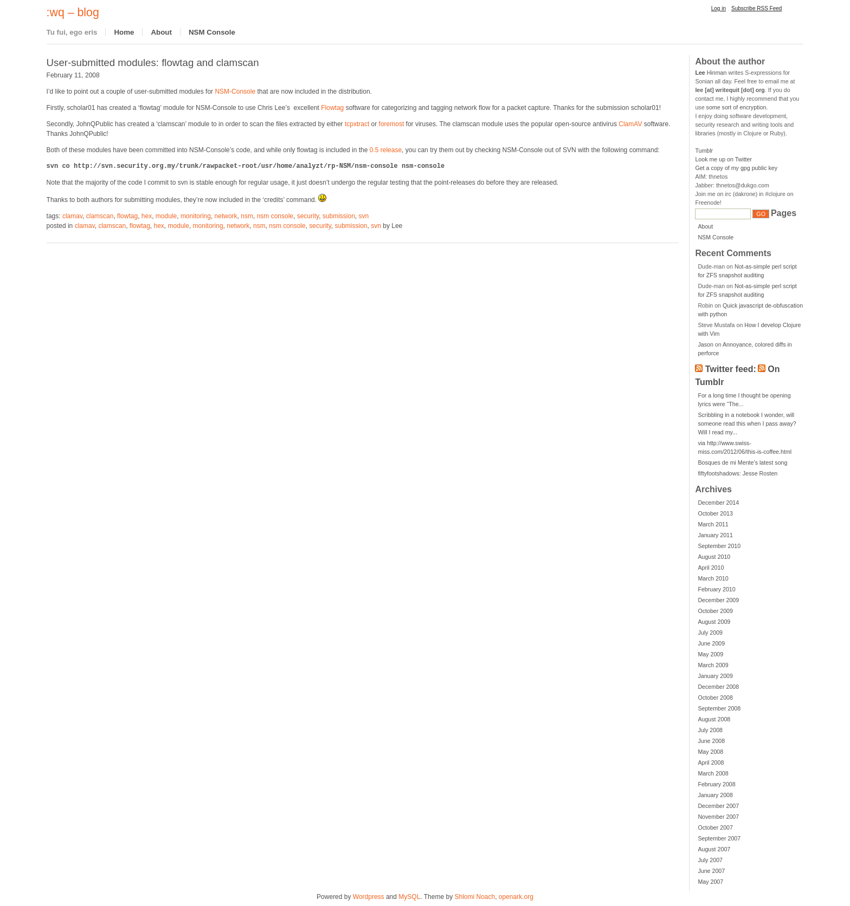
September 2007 (719, 838)
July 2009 (710, 632)
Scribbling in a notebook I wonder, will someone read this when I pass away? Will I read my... (747, 423)
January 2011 (715, 535)
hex (146, 216)
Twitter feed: (730, 369)
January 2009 (715, 676)
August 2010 (714, 556)
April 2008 (711, 762)
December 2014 (718, 502)
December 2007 (718, 806)
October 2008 (715, 697)
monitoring (196, 216)
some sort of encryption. (737, 107)
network (226, 216)
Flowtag (332, 108)
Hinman (710, 72)
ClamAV (630, 124)
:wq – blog (73, 12)
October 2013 (715, 513)
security (308, 216)
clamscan (100, 216)
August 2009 (714, 621)
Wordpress (368, 897)
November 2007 (718, 816)
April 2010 (711, 567)
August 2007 (714, 849)
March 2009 (713, 665)
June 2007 (711, 871)
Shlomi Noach (474, 897)
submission (339, 216)
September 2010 (719, 546)
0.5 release (386, 150)
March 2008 (713, 773)
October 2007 (715, 827)
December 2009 (718, 600)
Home (124, 32)
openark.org (516, 897)
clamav (72, 216)
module (166, 216)
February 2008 (716, 784)
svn (364, 216)
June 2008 (711, 741)
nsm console (275, 216)
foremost (391, 124)
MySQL (409, 897)
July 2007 (710, 860)
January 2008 (715, 795)
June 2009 (711, 643)
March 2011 (713, 524)
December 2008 (718, 686)
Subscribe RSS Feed (756, 8)
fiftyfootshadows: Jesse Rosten (737, 473)
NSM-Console (235, 91)
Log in (718, 8)
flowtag (127, 216)
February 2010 (716, 589)
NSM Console (212, 32)
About (161, 32)
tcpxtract (357, 124)
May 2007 (710, 881)
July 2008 (710, 730)
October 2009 (715, 611)
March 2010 (713, 578)
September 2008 (719, 708)
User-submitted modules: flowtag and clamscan (153, 62)
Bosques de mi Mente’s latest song (742, 462)
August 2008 (714, 719)
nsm (247, 216)
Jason (705, 344)
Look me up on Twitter (723, 159)
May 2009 (710, 654)
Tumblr (704, 150)
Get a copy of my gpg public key (736, 168)
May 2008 (710, 751)
